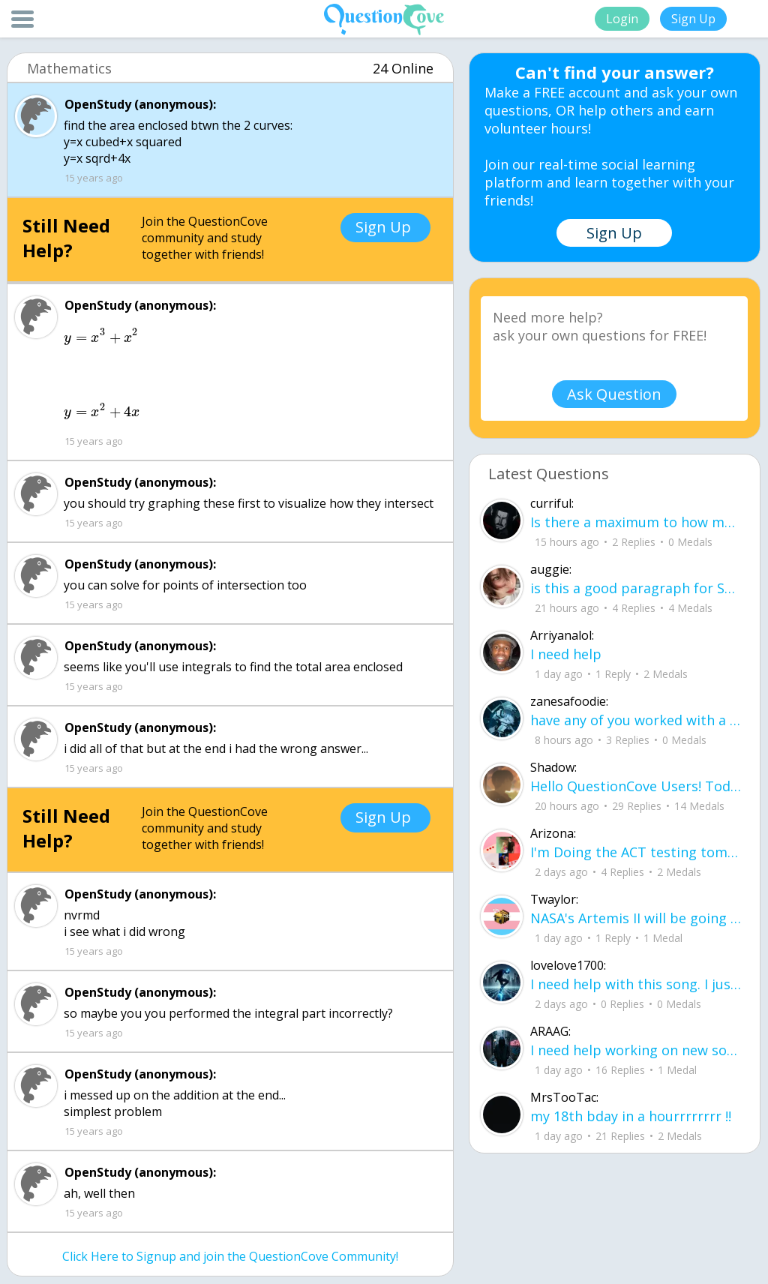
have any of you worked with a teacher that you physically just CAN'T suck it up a (635, 720)
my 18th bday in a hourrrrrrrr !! (630, 1116)
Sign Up (693, 18)
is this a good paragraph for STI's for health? (635, 588)
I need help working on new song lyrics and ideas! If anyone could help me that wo (635, 1050)
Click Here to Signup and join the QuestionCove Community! (230, 1256)
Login (622, 18)
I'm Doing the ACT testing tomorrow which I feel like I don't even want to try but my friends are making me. (635, 852)
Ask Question (614, 394)
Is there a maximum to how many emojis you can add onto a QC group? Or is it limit (635, 522)
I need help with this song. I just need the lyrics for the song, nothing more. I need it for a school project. (635, 984)
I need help (566, 654)
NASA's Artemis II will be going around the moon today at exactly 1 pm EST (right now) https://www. (635, 918)
